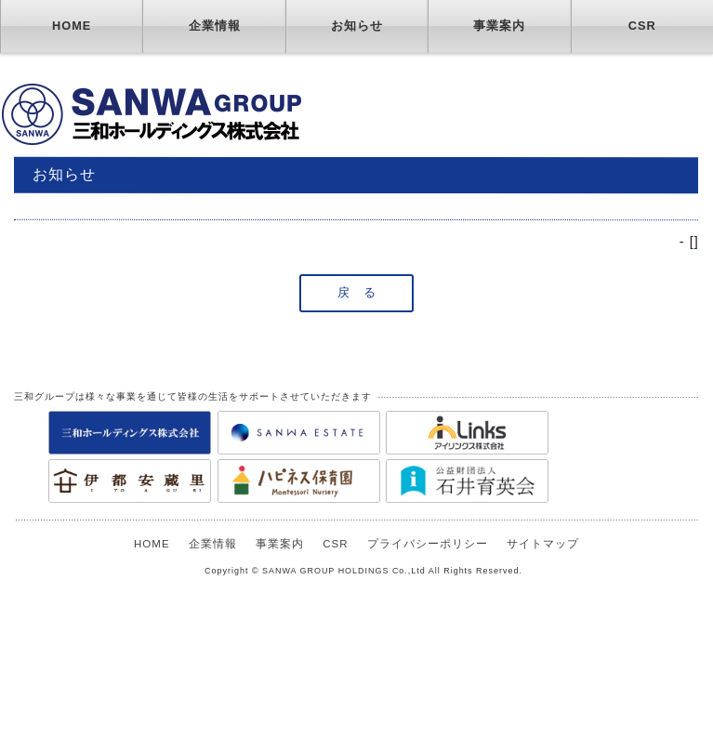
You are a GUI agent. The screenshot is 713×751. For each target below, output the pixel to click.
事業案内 (499, 26)
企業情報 (215, 26)
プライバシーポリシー (427, 543)
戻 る (356, 292)
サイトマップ (543, 543)
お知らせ (357, 26)
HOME (71, 26)
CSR (642, 26)
